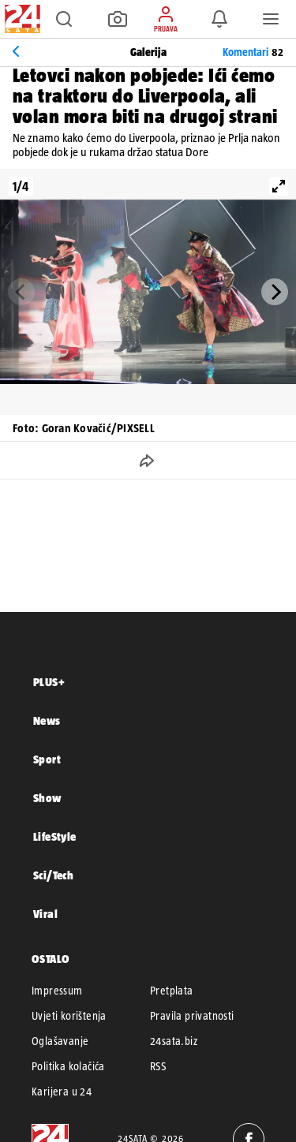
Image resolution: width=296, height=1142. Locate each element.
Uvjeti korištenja (69, 1016)
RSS (158, 1066)
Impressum (57, 990)
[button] (64, 19)
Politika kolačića (68, 1066)
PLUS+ (49, 682)
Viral (45, 913)
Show (47, 797)
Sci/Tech (53, 875)
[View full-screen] (278, 186)
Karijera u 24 (62, 1091)
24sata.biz (173, 1041)
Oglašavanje (60, 1041)
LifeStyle (55, 836)
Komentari (253, 52)
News (47, 720)
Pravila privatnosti (192, 1016)
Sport (47, 759)
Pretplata (171, 990)
